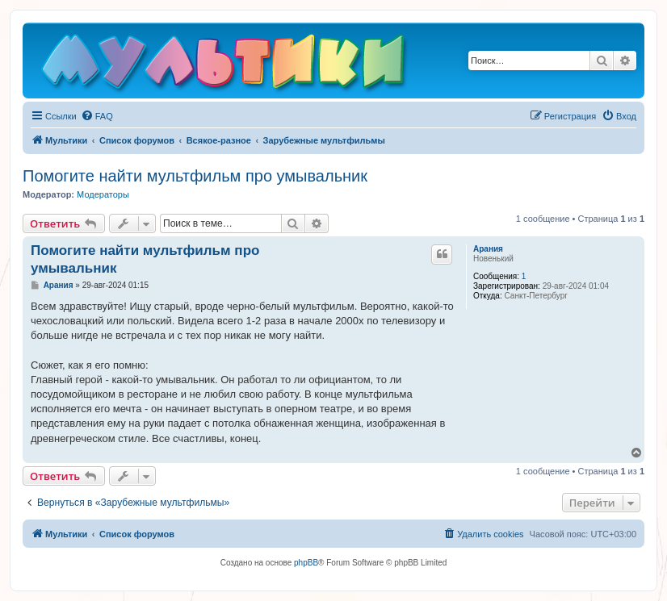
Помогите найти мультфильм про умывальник (195, 176)
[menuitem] (97, 116)
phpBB (306, 562)
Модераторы (103, 194)
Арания (488, 248)
